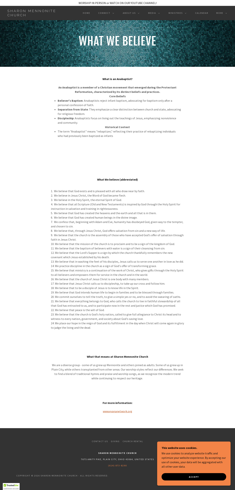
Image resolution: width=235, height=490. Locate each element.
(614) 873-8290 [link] (117, 465)
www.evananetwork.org (117, 411)
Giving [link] (115, 441)
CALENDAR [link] (201, 13)
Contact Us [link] (100, 441)
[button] (105, 13)
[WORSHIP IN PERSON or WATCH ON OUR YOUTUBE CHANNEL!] (117, 3)
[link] (37, 15)
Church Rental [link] (133, 441)
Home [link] (86, 13)
